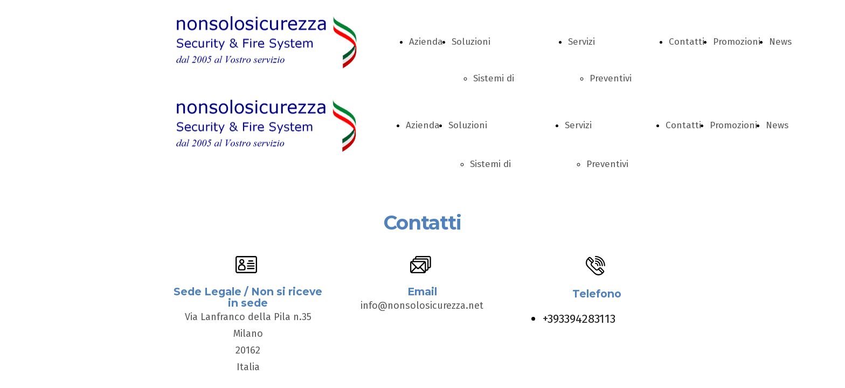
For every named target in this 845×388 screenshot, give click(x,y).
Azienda (426, 41)
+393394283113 (579, 318)
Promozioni (736, 41)
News (780, 41)
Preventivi (611, 78)
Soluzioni (471, 41)
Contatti (686, 41)
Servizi (581, 41)
